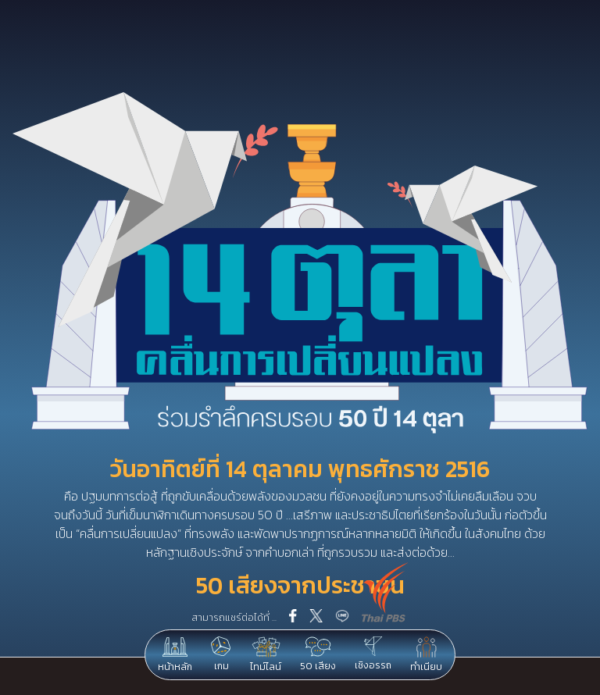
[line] (342, 618)
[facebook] (293, 617)
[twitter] (316, 617)
